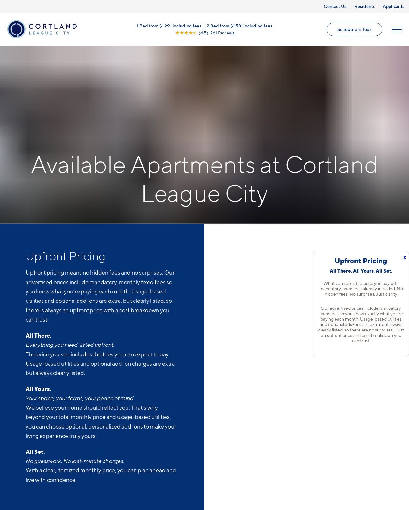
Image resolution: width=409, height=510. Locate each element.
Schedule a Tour (354, 29)
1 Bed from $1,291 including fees (169, 25)
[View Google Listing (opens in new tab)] (204, 32)
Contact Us (335, 6)
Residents (364, 6)
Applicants (393, 6)
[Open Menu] (397, 29)
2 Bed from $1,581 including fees (239, 25)
